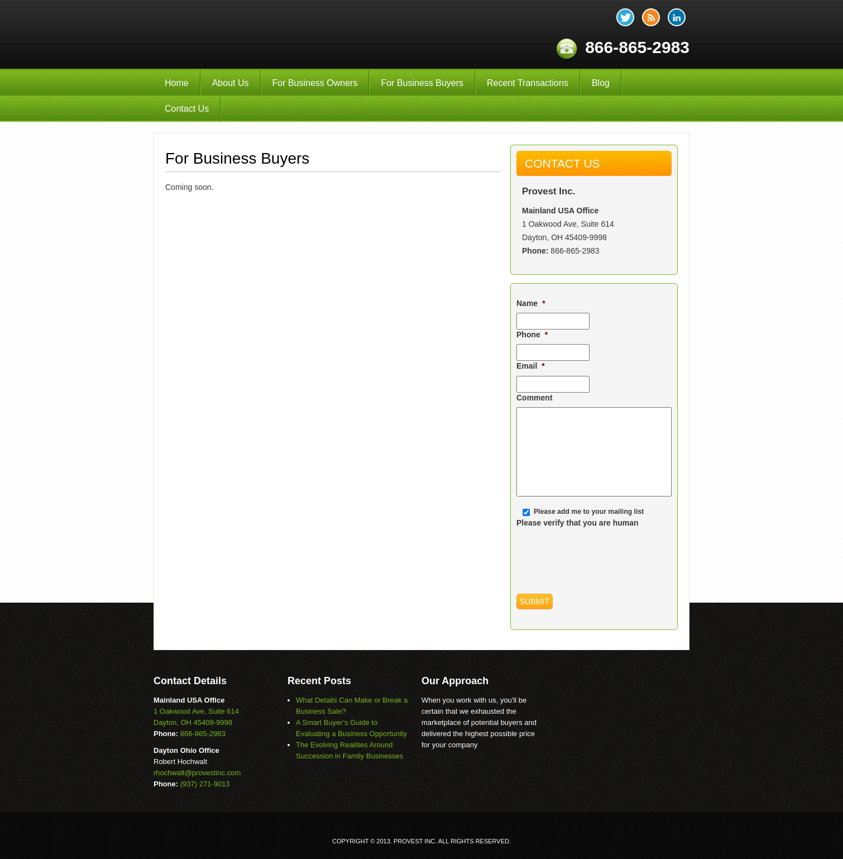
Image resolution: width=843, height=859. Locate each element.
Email (530, 365)
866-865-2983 (574, 250)
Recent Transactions (527, 83)
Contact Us (187, 108)
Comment (534, 397)
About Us (230, 83)
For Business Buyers (422, 83)
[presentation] (601, 554)
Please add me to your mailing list (589, 512)
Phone (532, 334)
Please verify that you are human (577, 522)
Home (177, 83)
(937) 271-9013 (205, 784)
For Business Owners (315, 83)
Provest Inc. (275, 34)
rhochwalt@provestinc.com (197, 773)
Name (530, 303)
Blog (601, 83)
